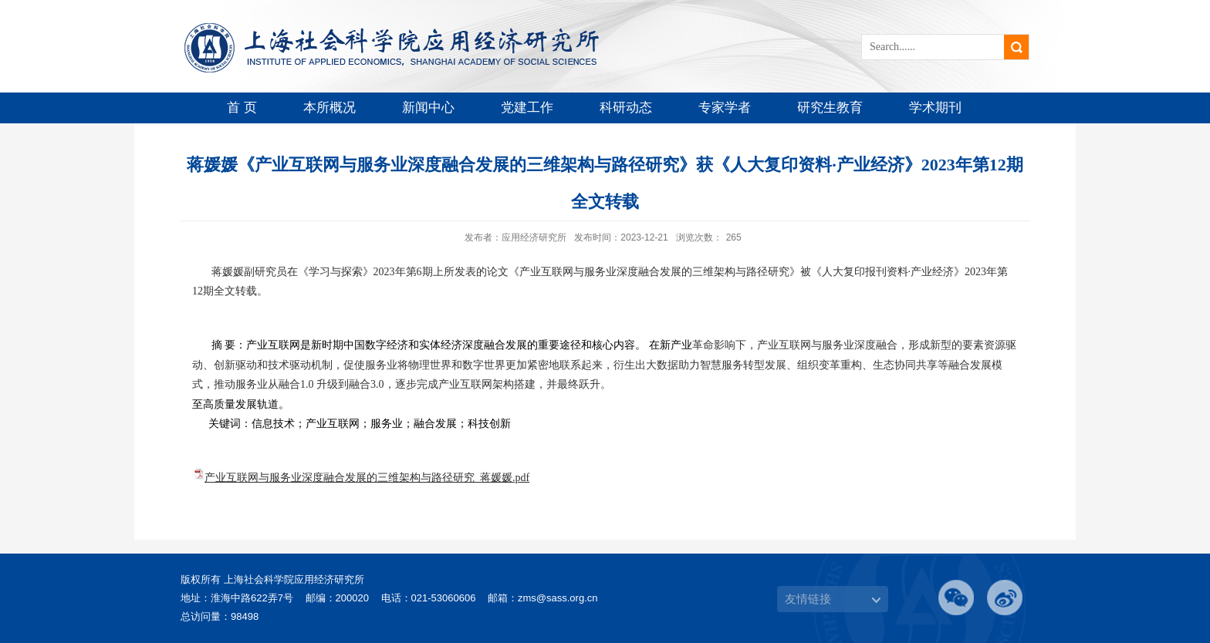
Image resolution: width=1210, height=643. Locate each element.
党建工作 (527, 107)
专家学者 (724, 107)
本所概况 (329, 107)
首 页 (242, 107)
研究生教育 (830, 107)
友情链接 (808, 598)
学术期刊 (935, 107)
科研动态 (626, 107)
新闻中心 (428, 107)
